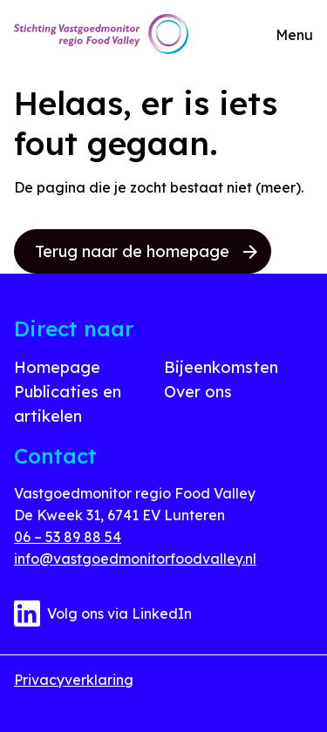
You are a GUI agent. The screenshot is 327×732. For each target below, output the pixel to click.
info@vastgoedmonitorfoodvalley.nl (135, 558)
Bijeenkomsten (221, 367)
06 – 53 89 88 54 (67, 537)
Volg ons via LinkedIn (103, 613)
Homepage (57, 367)
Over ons (198, 392)
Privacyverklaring (73, 679)
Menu (294, 35)
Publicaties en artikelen (67, 404)
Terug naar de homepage (146, 251)
